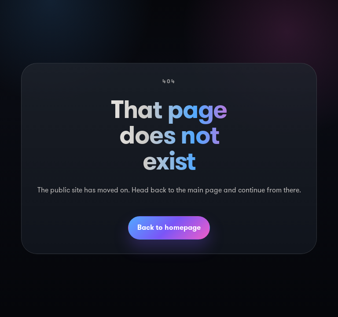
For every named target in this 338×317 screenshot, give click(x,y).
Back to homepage (169, 227)
